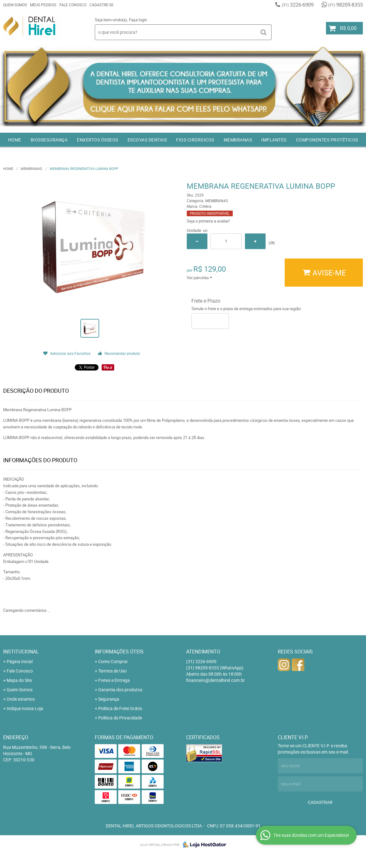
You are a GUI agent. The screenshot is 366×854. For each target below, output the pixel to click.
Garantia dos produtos (120, 690)
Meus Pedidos (43, 4)
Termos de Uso (112, 671)
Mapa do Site (19, 680)
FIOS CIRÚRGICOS (195, 140)
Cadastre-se (101, 4)
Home (14, 140)
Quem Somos (15, 4)
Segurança (108, 699)
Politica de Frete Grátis (120, 708)
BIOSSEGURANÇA (49, 140)
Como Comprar (113, 661)
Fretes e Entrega (114, 680)
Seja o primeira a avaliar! (208, 221)
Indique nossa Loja (25, 708)
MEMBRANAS (238, 140)
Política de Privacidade (120, 718)
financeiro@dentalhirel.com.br (215, 680)
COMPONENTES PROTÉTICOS (327, 140)
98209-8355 (345, 4)
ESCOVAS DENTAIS (147, 140)
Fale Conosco (72, 4)
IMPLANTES (274, 140)
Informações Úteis (119, 651)
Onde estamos (21, 699)
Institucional (21, 651)
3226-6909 (298, 4)
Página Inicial (20, 661)
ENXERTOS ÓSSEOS (97, 140)
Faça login (138, 20)
